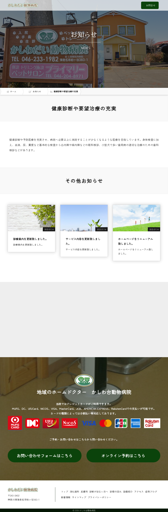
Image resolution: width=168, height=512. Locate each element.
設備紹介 (128, 491)
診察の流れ (116, 491)
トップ (64, 491)
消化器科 (74, 491)
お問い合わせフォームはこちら (45, 455)
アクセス (139, 491)
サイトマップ (79, 497)
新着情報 (65, 497)
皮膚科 (84, 491)
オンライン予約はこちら (123, 455)
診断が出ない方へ (98, 491)
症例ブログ (151, 491)
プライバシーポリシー (99, 497)
